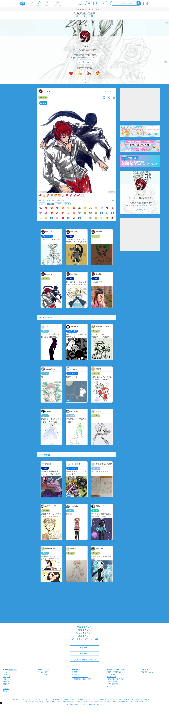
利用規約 (75, 672)
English (5, 672)
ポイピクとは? (42, 672)
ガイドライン (76, 674)
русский (6, 689)
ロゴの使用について (114, 684)
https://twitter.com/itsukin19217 (84, 57)
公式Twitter (111, 674)
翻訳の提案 (12, 669)
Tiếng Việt (6, 677)
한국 (4, 679)
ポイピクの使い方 (43, 674)
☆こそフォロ (84, 62)
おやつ (58, 204)
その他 (67, 204)
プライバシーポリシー (80, 677)
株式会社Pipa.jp (147, 672)
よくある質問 (111, 677)
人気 (50, 204)
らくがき (42, 97)
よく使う (42, 204)
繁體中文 (6, 684)
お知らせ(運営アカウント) (116, 672)
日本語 (5, 691)
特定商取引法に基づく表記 (81, 679)
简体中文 (6, 681)
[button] (1, 703)
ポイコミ (110, 686)
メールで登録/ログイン (84, 659)
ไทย (4, 686)
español (5, 674)
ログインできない (113, 681)
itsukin (84, 46)
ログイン (84, 647)
